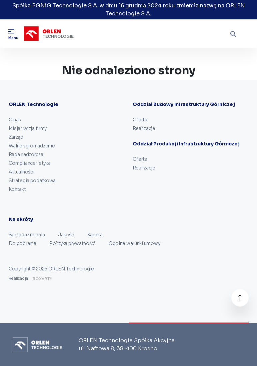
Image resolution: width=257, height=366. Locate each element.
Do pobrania (22, 243)
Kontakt (17, 189)
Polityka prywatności (72, 243)
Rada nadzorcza (26, 154)
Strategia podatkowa (32, 180)
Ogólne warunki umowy (134, 243)
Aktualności (21, 172)
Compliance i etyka (30, 163)
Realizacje (144, 128)
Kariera (95, 235)
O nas (15, 120)
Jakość (66, 235)
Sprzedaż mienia (27, 235)
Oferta (140, 120)
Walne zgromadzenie (32, 146)
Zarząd (16, 137)
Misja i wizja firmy (28, 128)
